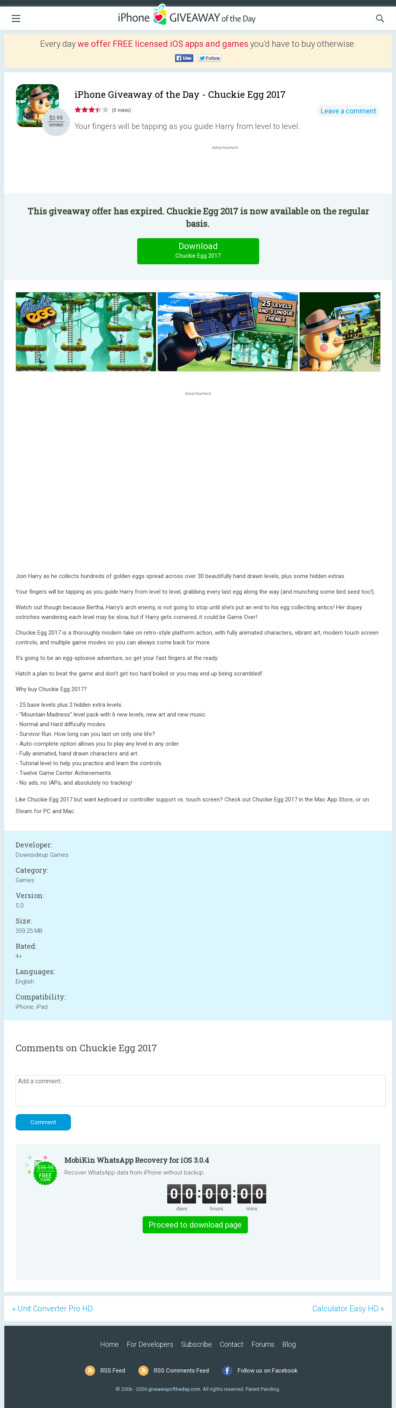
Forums (262, 1344)
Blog (289, 1344)
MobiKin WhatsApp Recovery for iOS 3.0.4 (136, 1160)
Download (198, 250)
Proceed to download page (195, 1224)
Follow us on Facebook (267, 1370)
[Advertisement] (229, 169)
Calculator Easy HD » (348, 1308)
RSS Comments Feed (181, 1370)
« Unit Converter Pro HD (52, 1308)
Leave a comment (348, 111)
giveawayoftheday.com (174, 1389)
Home (109, 1344)
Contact (232, 1344)
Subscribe (196, 1344)
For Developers (150, 1344)
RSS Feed (113, 1370)
